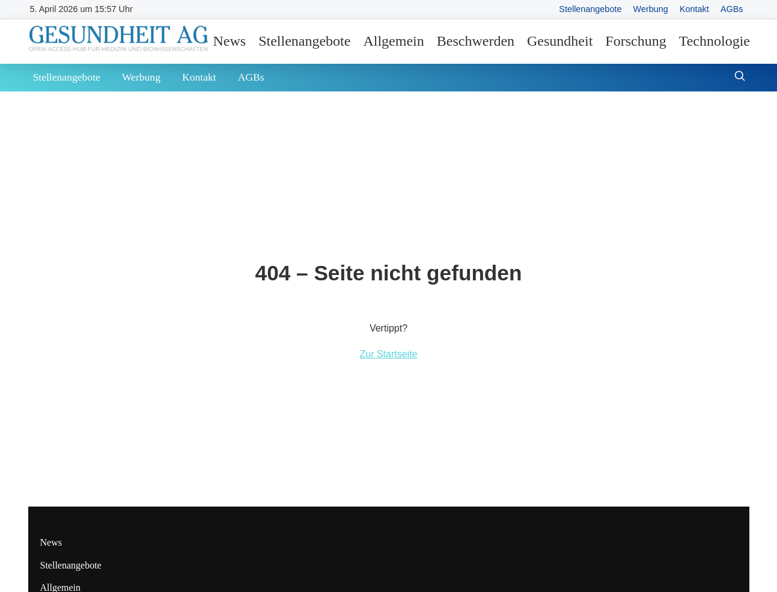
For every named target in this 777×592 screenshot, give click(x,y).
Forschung (635, 41)
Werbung (650, 9)
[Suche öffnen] (739, 77)
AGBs (732, 9)
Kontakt (694, 9)
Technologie (714, 41)
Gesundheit (560, 41)
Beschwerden (475, 41)
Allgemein (393, 41)
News (229, 41)
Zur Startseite (388, 354)
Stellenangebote (590, 9)
